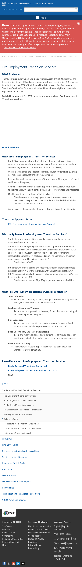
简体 (56, 534)
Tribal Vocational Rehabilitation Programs (21, 493)
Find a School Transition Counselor (19, 405)
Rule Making (33, 548)
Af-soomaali (59, 543)
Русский (58, 529)
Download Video (10, 147)
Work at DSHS (8, 532)
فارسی (57, 551)
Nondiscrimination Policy (39, 526)
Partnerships (8, 487)
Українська (71, 543)
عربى (56, 538)
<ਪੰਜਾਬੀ (72, 538)
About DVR (7, 438)
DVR (11, 56)
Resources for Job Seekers (14, 463)
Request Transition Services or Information (23, 409)
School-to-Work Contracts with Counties (23, 428)
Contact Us (7, 535)
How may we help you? (13, 9)
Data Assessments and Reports (17, 481)
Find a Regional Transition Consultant (27, 366)
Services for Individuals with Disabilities (20, 451)
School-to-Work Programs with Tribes (22, 423)
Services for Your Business (14, 457)
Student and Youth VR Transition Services (30, 56)
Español (65, 526)
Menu (41, 17)
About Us (6, 529)
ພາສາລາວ (67, 555)
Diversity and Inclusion (38, 529)
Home (4, 56)
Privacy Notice (35, 545)
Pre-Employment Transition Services (20, 395)
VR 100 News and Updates (14, 499)
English (57, 526)
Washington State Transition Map (18, 414)
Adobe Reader (34, 535)
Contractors (8, 469)
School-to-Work (11, 419)
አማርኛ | (68, 548)
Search (76, 9)
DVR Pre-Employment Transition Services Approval (31, 224)
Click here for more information (20, 47)
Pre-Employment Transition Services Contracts (32, 370)
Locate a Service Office (13, 538)
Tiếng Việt (58, 548)
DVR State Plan (9, 475)
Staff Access (8, 526)
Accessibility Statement (39, 532)
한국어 (69, 534)
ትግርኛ (57, 558)
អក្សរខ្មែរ (64, 538)
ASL (63, 558)
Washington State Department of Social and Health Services (30, 4)
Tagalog (57, 555)
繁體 (62, 534)
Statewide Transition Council (18, 433)
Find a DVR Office (10, 444)
